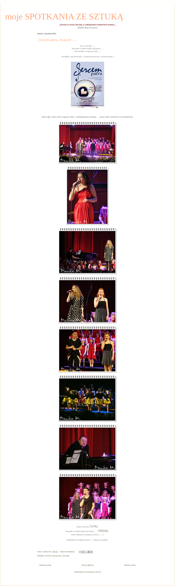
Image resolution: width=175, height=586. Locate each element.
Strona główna (88, 565)
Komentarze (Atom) (92, 572)
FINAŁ (103, 531)
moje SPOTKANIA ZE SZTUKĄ (64, 16)
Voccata (65, 556)
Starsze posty (130, 565)
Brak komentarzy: (68, 552)
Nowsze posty (45, 565)
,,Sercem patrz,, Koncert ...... (57, 40)
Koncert (48, 556)
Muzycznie (56, 556)
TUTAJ (94, 526)
